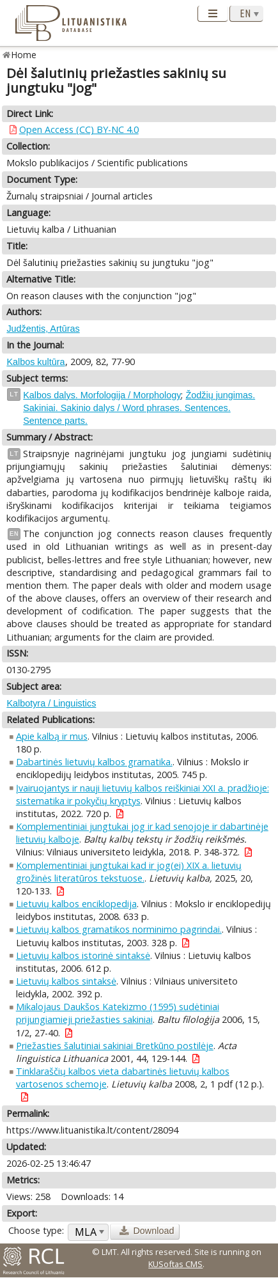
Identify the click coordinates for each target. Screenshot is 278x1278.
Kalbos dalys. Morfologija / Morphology (102, 395)
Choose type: (36, 1230)
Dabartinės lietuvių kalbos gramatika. (94, 762)
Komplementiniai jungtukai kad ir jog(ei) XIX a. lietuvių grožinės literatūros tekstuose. (129, 871)
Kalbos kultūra (35, 362)
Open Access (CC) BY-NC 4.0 (79, 129)
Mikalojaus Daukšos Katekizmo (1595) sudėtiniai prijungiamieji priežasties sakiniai (117, 1013)
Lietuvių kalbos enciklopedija (76, 904)
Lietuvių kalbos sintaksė (66, 981)
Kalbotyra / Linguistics (51, 703)
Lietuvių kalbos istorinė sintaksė (83, 955)
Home (24, 55)
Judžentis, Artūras (42, 328)
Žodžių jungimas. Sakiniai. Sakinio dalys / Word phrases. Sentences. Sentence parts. (139, 408)
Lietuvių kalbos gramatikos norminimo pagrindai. (119, 929)
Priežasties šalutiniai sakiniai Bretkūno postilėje (114, 1046)
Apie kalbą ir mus (52, 736)
